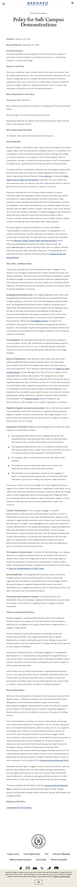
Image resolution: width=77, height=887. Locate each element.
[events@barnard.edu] (39, 321)
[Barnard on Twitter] (42, 869)
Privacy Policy (41, 859)
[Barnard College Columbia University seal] (38, 841)
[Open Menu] (3, 4)
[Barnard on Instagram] (28, 869)
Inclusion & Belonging (61, 854)
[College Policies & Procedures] (19, 808)
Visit (46, 854)
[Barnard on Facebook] (21, 869)
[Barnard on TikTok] (49, 869)
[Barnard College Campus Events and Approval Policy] (35, 241)
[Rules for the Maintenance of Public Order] (26, 568)
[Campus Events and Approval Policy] (54, 760)
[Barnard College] (38, 4)
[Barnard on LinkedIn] (56, 869)
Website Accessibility (59, 859)
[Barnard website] (32, 399)
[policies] (48, 176)
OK (38, 882)
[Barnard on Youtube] (35, 869)
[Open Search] (72, 4)
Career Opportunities (32, 854)
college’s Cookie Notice (61, 876)
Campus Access (13, 854)
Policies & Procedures (38, 13)
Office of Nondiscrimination (21, 859)
